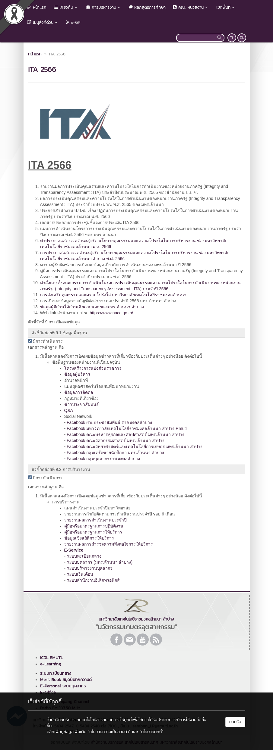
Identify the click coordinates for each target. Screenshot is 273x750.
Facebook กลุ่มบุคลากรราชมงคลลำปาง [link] (103, 458)
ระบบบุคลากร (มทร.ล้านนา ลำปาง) (99, 562)
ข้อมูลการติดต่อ (78, 392)
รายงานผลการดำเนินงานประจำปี (95, 520)
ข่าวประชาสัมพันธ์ (81, 404)
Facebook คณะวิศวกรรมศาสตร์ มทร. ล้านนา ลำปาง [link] (115, 440)
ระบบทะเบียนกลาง (84, 556)
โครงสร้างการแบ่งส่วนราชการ (93, 368)
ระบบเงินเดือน (80, 574)
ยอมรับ (235, 722)
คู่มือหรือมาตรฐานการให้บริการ (93, 532)
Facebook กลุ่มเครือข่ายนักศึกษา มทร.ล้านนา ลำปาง (115, 452)
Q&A (68, 410)
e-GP (73, 22)
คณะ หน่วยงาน (191, 7)
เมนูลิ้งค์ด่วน (43, 22)
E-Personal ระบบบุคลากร (63, 686)
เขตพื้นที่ (226, 7)
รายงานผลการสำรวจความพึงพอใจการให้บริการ (108, 544)
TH (232, 37)
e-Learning (50, 664)
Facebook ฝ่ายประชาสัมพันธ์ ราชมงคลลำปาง (109, 422)
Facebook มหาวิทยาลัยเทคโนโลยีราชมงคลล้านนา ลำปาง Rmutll (127, 428)
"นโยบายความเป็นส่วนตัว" (109, 732)
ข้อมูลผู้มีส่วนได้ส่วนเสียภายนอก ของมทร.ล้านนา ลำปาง (92, 306)
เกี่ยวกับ (66, 7)
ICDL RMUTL (51, 658)
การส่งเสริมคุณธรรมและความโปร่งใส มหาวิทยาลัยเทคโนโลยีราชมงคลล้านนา (113, 294)
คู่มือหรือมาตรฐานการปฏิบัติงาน (93, 526)
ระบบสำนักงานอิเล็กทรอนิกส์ (93, 580)
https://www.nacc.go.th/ (111, 312)
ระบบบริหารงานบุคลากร (90, 568)
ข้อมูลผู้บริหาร (77, 374)
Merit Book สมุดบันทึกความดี (66, 680)
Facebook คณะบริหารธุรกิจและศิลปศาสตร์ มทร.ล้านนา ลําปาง (125, 434)
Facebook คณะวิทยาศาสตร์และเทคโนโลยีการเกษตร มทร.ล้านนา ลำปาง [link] (134, 446)
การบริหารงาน (104, 7)
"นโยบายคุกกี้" (151, 732)
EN (242, 37)
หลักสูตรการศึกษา (147, 7)
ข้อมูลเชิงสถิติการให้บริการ (89, 538)
